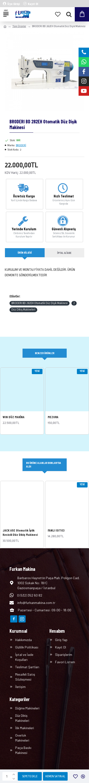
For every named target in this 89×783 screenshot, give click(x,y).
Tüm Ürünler (19, 26)
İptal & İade (64, 252)
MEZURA (53, 417)
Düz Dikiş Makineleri (23, 309)
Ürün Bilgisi (25, 252)
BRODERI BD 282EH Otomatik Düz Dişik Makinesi (39, 303)
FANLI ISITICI (56, 530)
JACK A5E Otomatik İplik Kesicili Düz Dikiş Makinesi (20, 532)
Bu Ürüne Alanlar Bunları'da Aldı (43, 464)
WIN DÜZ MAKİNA (13, 417)
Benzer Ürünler (44, 353)
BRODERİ (21, 145)
